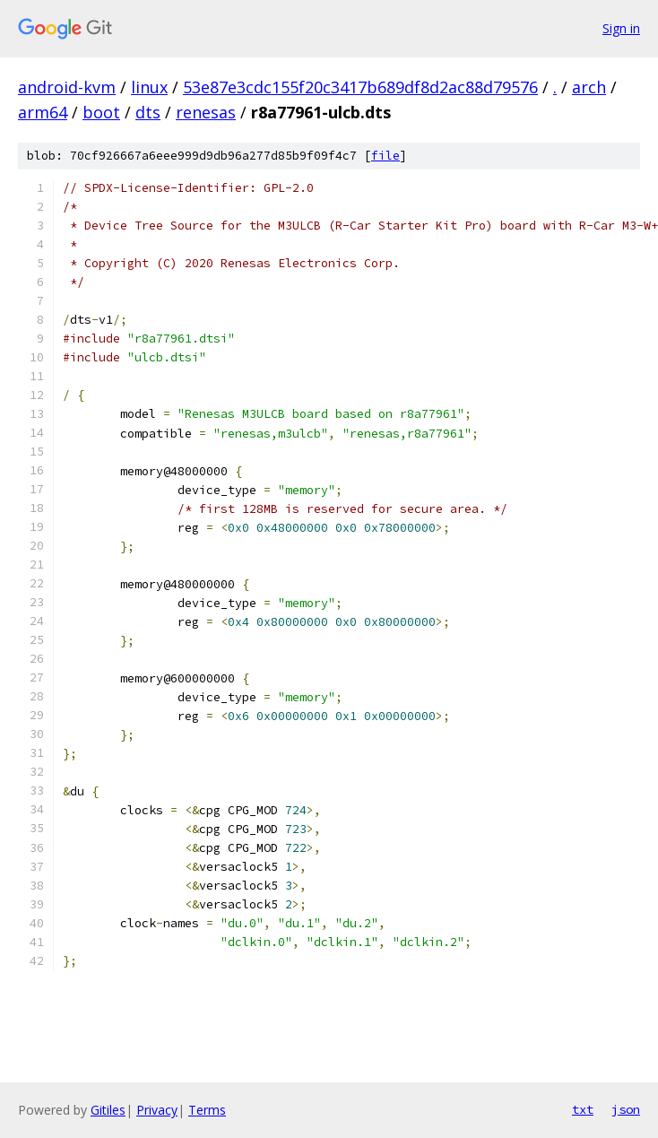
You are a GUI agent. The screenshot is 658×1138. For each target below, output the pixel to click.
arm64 (42, 112)
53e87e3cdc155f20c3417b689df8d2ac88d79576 (360, 87)
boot (101, 112)
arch (589, 87)
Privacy (156, 1109)
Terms (207, 1109)
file (385, 155)
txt (582, 1109)
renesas (206, 112)
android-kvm (67, 87)
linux (149, 87)
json (625, 1109)
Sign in (621, 28)
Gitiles (108, 1109)
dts (147, 112)
